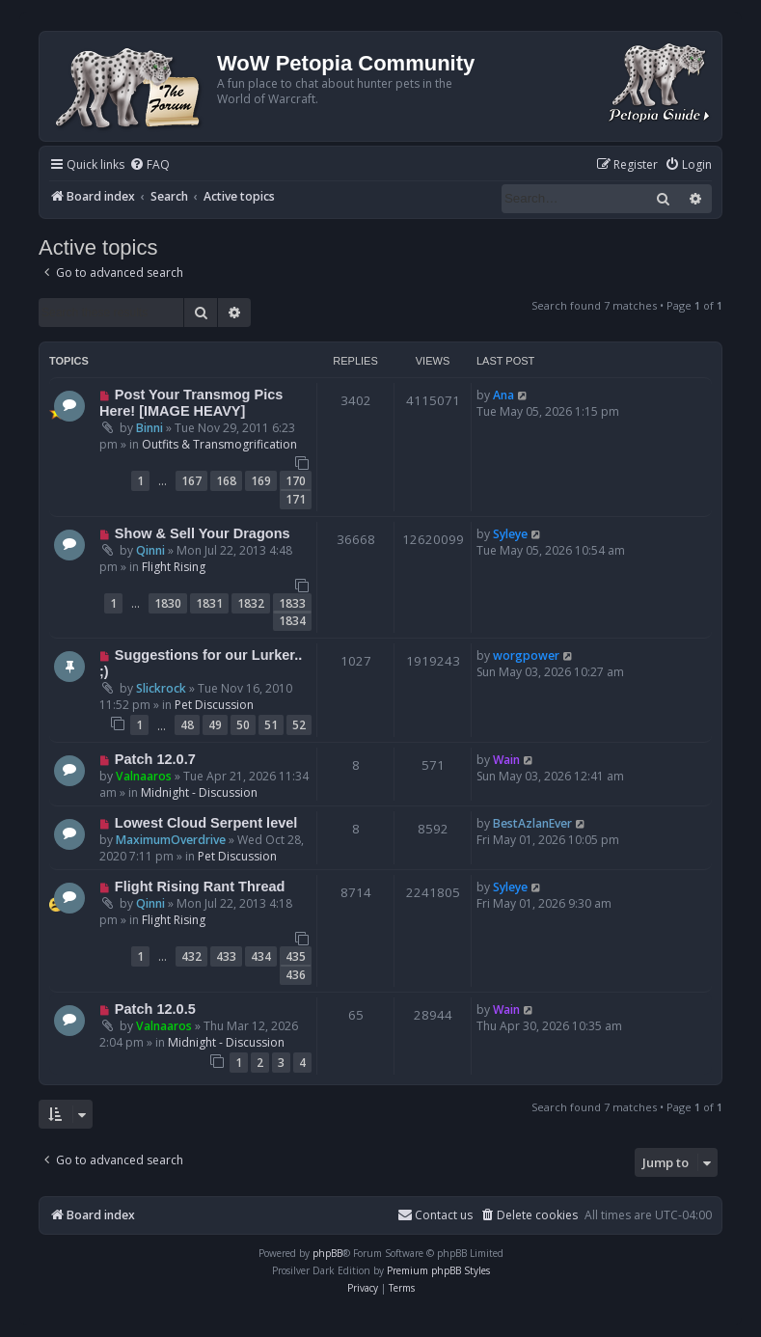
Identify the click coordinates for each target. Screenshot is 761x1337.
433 (226, 956)
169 (261, 481)
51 (271, 725)
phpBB (327, 1253)
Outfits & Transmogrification (219, 444)
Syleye (510, 534)
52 (299, 725)
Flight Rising (173, 567)
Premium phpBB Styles (438, 1270)
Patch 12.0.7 (155, 759)
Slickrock (161, 688)
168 (226, 481)
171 (295, 499)
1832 (250, 603)
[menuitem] (149, 165)
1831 (209, 603)
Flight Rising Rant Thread (200, 886)
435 (295, 956)
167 (191, 481)
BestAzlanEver (532, 823)
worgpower (526, 655)
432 (191, 956)
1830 (167, 603)
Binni (149, 428)
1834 (292, 621)
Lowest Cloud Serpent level (206, 823)
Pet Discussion (214, 704)
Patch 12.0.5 (155, 1009)
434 (261, 956)
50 (243, 725)
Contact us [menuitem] (435, 1215)
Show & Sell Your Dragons (202, 533)
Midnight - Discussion (199, 792)
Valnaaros (144, 776)
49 (215, 725)
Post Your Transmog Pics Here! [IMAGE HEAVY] (191, 403)
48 (187, 725)
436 (295, 975)
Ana (503, 395)
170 (295, 481)
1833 (292, 603)
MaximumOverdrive (171, 840)
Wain (506, 759)
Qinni (150, 550)
